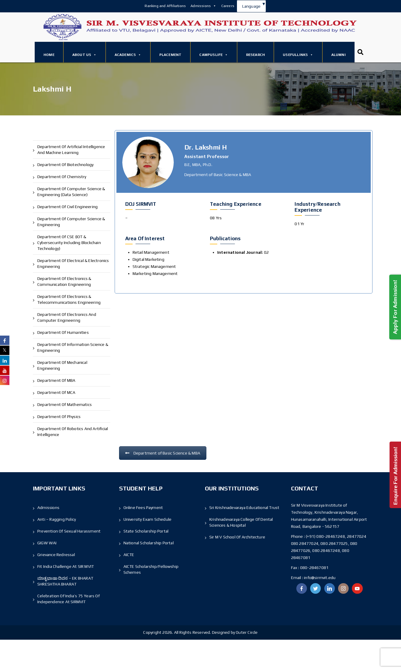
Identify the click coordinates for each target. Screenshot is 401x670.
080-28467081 (314, 567)
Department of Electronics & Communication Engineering (64, 281)
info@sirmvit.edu (319, 577)
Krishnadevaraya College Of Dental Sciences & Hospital (241, 522)
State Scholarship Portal (146, 531)
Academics (128, 55)
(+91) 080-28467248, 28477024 (336, 536)
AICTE (128, 554)
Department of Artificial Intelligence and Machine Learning (71, 149)
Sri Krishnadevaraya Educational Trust (244, 507)
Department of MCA (56, 392)
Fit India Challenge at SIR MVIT (65, 566)
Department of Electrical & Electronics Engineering (73, 263)
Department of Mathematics (64, 404)
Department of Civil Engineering (67, 206)
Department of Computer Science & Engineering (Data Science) (71, 191)
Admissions (203, 6)
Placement (170, 55)
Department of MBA (56, 380)
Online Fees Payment (143, 507)
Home (49, 55)
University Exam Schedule (147, 519)
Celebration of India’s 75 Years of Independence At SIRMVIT (68, 598)
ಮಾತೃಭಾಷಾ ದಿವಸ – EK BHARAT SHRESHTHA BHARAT (65, 581)
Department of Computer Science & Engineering (71, 221)
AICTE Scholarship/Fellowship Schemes (151, 569)
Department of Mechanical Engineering (62, 365)
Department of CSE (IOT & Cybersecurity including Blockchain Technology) (69, 242)
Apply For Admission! (395, 307)
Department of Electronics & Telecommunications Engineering (69, 299)
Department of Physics (59, 416)
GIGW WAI (47, 542)
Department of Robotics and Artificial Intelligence (72, 431)
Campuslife (213, 55)
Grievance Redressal (56, 554)
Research (255, 55)
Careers (227, 6)
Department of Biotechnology (65, 164)
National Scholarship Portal (148, 542)
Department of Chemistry (61, 176)
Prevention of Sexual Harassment (69, 531)
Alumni (338, 55)
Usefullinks (298, 55)
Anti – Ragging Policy (56, 519)
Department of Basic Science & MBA (162, 453)
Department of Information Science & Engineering (72, 347)
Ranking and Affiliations (165, 6)
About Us (84, 55)
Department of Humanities (63, 332)
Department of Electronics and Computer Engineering (66, 317)
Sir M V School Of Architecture (237, 537)
